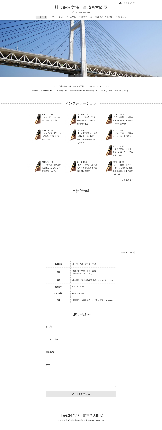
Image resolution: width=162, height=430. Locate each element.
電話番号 (50, 352)
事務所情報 (109, 17)
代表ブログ (98, 17)
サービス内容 (71, 17)
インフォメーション (56, 17)
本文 (48, 365)
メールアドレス (53, 339)
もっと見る (127, 180)
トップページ (41, 17)
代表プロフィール (85, 17)
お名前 (49, 327)
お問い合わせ (121, 17)
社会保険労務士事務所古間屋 (81, 7)
